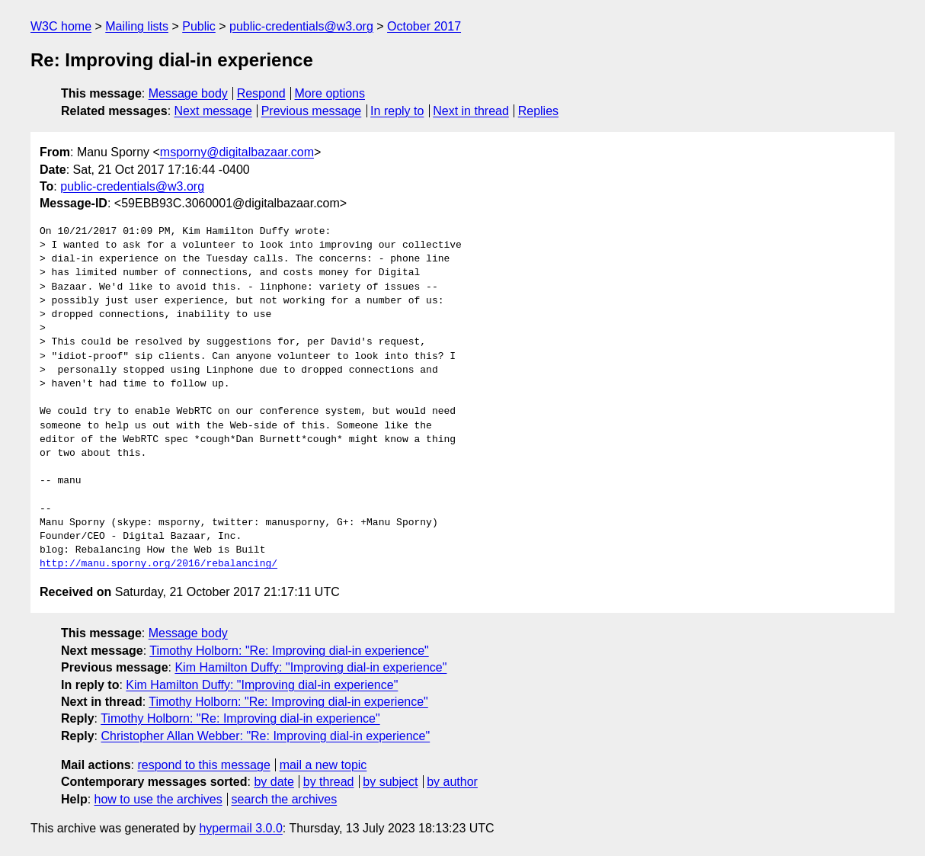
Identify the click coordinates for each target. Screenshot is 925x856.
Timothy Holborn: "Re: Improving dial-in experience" (288, 650)
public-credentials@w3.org (301, 26)
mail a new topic (323, 764)
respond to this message (203, 764)
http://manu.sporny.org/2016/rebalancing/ (158, 564)
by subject (390, 781)
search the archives (285, 799)
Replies (538, 110)
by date (273, 781)
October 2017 (424, 26)
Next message (213, 110)
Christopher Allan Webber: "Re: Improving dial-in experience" (265, 735)
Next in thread (471, 110)
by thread (328, 781)
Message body (188, 93)
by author (452, 781)
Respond (261, 93)
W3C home (60, 26)
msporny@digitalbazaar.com (237, 152)
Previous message (311, 110)
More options (330, 93)
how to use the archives (158, 799)
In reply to (397, 110)
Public (199, 26)
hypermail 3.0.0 (240, 828)
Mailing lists (136, 26)
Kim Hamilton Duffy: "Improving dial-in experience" (310, 667)
